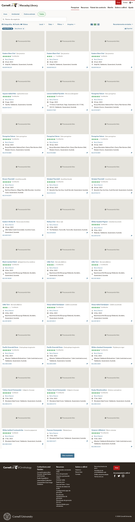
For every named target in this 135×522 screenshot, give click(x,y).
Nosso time (78, 472)
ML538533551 (96, 404)
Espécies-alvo (60, 482)
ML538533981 (7, 364)
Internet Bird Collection (44, 480)
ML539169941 (51, 233)
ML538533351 (96, 446)
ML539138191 (7, 321)
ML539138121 (51, 321)
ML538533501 (7, 444)
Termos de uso (98, 476)
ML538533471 (51, 441)
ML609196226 (7, 67)
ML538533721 (51, 404)
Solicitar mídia (60, 480)
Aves (5, 14)
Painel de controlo (98, 8)
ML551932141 (51, 193)
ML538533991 (51, 364)
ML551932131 (95, 193)
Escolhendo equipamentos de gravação (61, 496)
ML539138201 (96, 278)
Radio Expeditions (42, 478)
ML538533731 (7, 404)
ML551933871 (96, 110)
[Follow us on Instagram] (123, 476)
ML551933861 (51, 153)
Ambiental (15, 14)
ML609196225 (51, 67)
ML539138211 (51, 278)
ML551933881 (7, 153)
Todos (41, 14)
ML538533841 (96, 364)
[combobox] (36, 19)
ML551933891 (96, 153)
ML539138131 (95, 321)
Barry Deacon (9, 59)
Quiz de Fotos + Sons (63, 484)
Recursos (85, 8)
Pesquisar (75, 8)
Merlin (110, 8)
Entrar (125, 2)
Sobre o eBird (121, 8)
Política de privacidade (101, 474)
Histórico (78, 470)
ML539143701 (96, 235)
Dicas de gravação (62, 474)
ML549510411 (7, 235)
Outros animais (29, 14)
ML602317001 (51, 110)
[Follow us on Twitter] (119, 476)
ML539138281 (7, 278)
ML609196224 (96, 67)
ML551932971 (7, 195)
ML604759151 (7, 107)
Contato (77, 474)
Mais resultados (67, 455)
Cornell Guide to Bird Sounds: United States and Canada (44, 474)
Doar (118, 2)
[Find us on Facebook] (114, 476)
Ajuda (130, 8)
